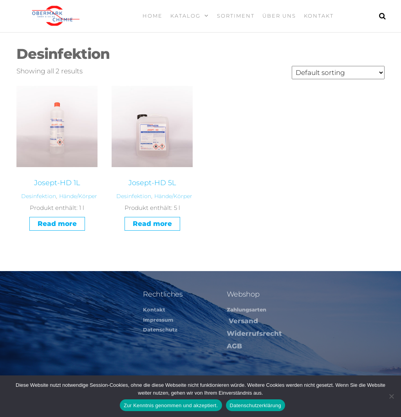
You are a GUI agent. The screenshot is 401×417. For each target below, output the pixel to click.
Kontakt (319, 16)
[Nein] (391, 396)
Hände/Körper (78, 196)
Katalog (185, 16)
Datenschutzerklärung (255, 405)
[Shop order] (338, 72)
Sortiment (236, 16)
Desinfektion (38, 196)
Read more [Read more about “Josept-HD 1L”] (57, 224)
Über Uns (279, 16)
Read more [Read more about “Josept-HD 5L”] (152, 224)
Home (153, 16)
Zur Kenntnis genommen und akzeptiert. (171, 405)
